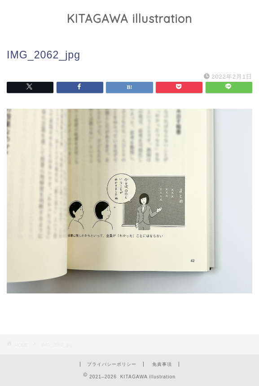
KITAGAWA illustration (129, 18)
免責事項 (162, 364)
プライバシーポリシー (111, 364)
